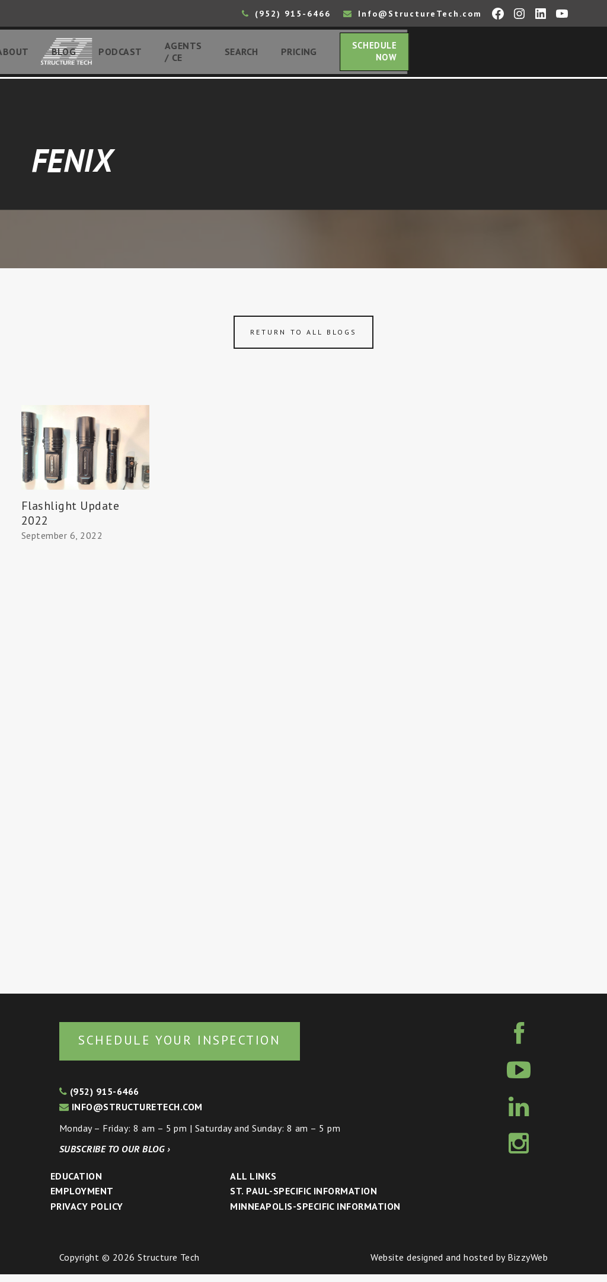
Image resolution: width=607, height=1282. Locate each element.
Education (76, 1184)
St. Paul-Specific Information (303, 1199)
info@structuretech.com (131, 1114)
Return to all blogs (303, 337)
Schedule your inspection (199, 1046)
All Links (253, 1184)
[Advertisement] (85, 768)
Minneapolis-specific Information (315, 1214)
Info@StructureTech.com (412, 13)
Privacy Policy (86, 1214)
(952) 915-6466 (286, 13)
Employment (82, 1199)
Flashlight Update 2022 (70, 518)
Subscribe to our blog (114, 1156)
